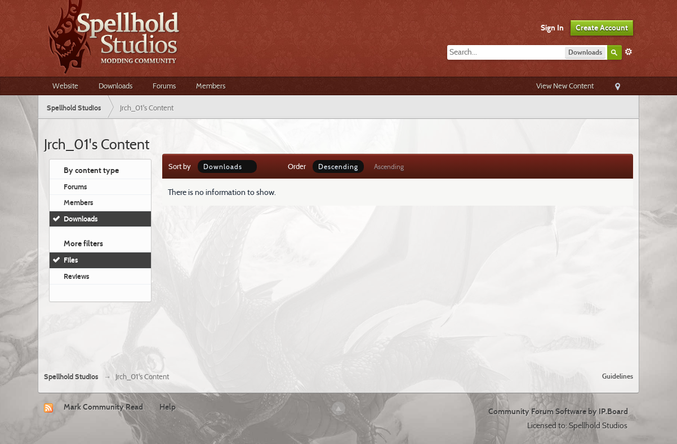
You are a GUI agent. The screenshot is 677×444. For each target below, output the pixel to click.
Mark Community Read (103, 407)
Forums (164, 85)
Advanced (628, 51)
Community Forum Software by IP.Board (558, 411)
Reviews (77, 276)
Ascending (389, 166)
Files (71, 259)
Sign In (552, 28)
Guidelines (617, 376)
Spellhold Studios (71, 376)
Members (210, 85)
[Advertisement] (338, 332)
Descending (338, 166)
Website (65, 85)
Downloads (115, 85)
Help (167, 407)
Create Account (602, 28)
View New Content (565, 85)
